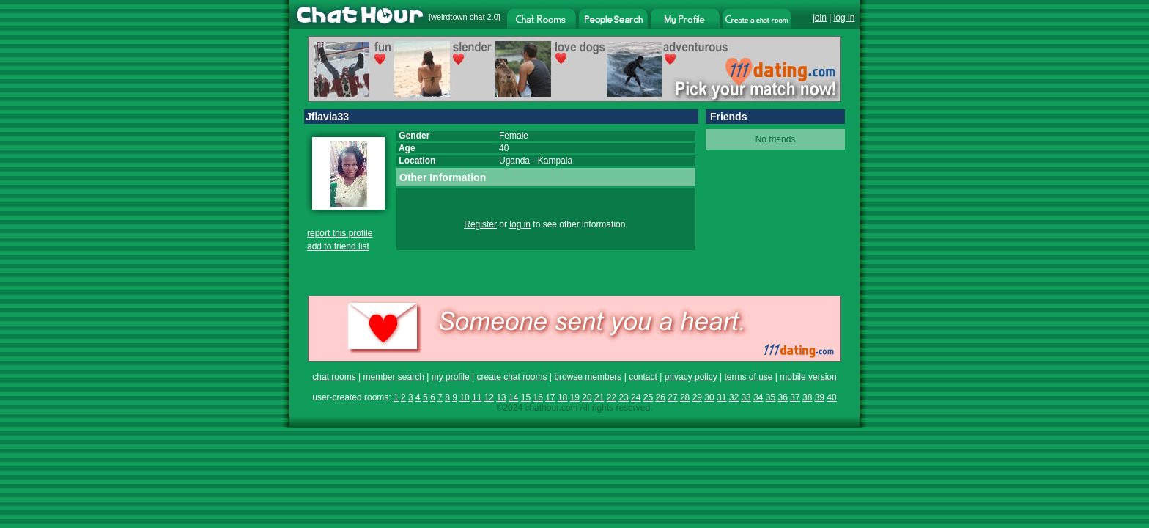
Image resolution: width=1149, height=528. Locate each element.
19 (575, 397)
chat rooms (333, 377)
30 (709, 397)
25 (648, 397)
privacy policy (691, 377)
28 (685, 397)
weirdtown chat (457, 16)
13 (501, 397)
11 (476, 397)
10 (464, 397)
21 (599, 397)
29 (697, 397)
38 (807, 397)
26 (660, 397)
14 (513, 397)
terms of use (748, 377)
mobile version (808, 377)
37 (794, 397)
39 (819, 397)
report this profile (339, 233)
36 (783, 397)
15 (526, 397)
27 (672, 397)
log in (844, 17)
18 (562, 397)
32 (734, 397)
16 (537, 397)
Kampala (555, 160)
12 (489, 397)
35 (770, 397)
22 (611, 397)
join (820, 17)
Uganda (514, 160)
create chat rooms (511, 377)
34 (758, 397)
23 (623, 397)
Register (480, 224)
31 (721, 397)
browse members (587, 377)
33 (745, 397)
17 (550, 397)
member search (393, 377)
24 (635, 397)
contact (643, 377)
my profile (451, 377)
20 (586, 397)
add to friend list (338, 246)
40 (831, 397)
